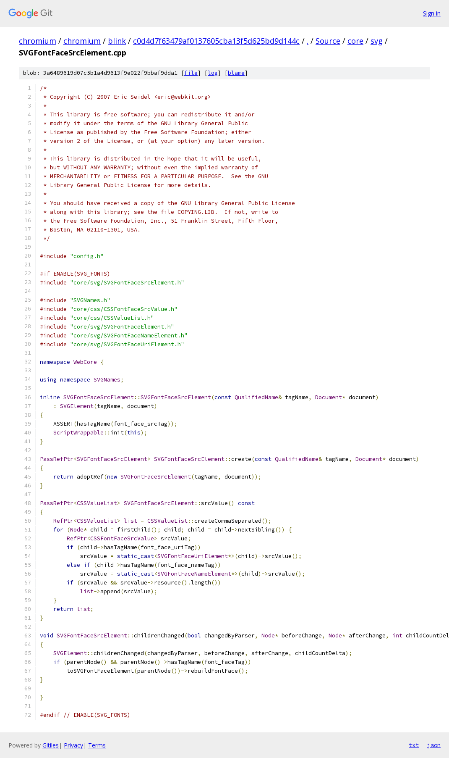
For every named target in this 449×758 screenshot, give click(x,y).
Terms (97, 745)
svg (377, 41)
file (191, 72)
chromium (37, 41)
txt (414, 745)
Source (328, 41)
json (434, 745)
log (213, 72)
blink (117, 41)
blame (236, 72)
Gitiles (50, 745)
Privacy (73, 745)
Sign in (432, 13)
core (355, 41)
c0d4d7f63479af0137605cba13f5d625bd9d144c (216, 41)
